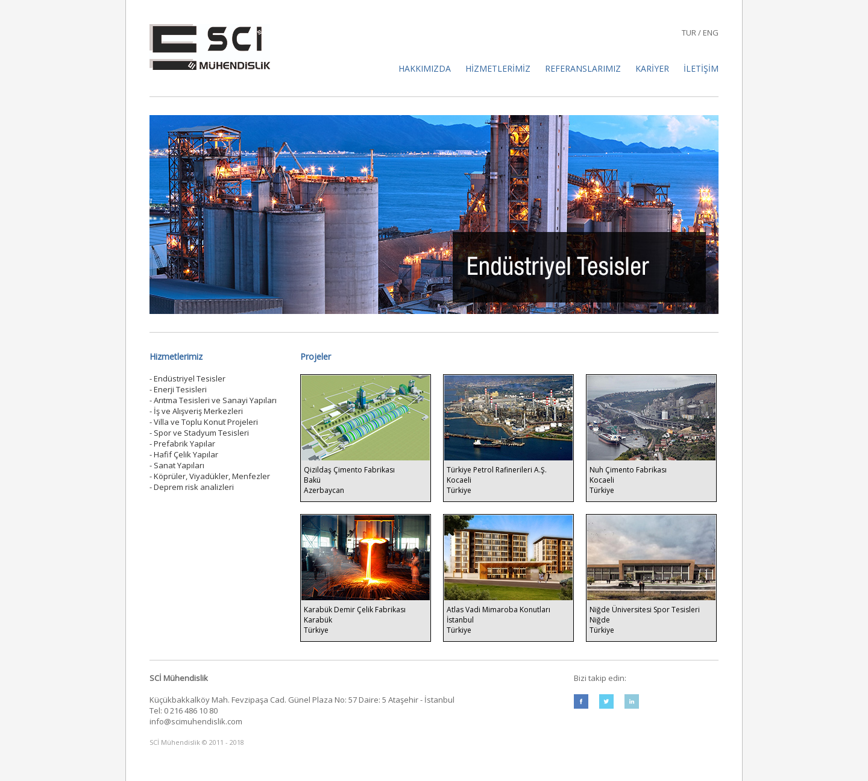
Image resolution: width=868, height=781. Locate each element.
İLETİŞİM (701, 68)
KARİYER (652, 68)
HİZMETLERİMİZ (497, 68)
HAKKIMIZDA (425, 68)
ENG (711, 32)
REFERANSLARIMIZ (583, 68)
